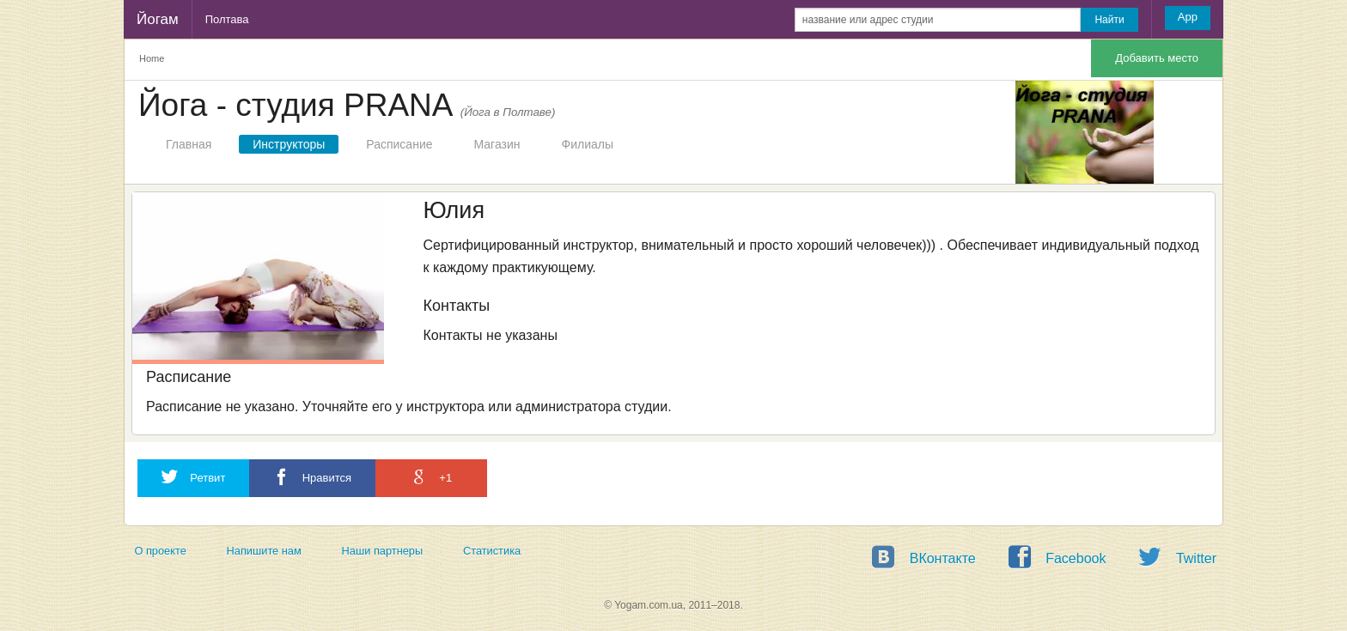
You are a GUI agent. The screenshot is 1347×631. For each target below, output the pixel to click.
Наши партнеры (383, 550)
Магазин (497, 144)
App (1188, 16)
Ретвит (193, 477)
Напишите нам (264, 550)
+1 (431, 477)
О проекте (160, 550)
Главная (188, 144)
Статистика (492, 550)
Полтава (227, 19)
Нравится (312, 477)
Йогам (158, 19)
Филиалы (587, 144)
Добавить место (1156, 58)
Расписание (399, 144)
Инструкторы (289, 144)
